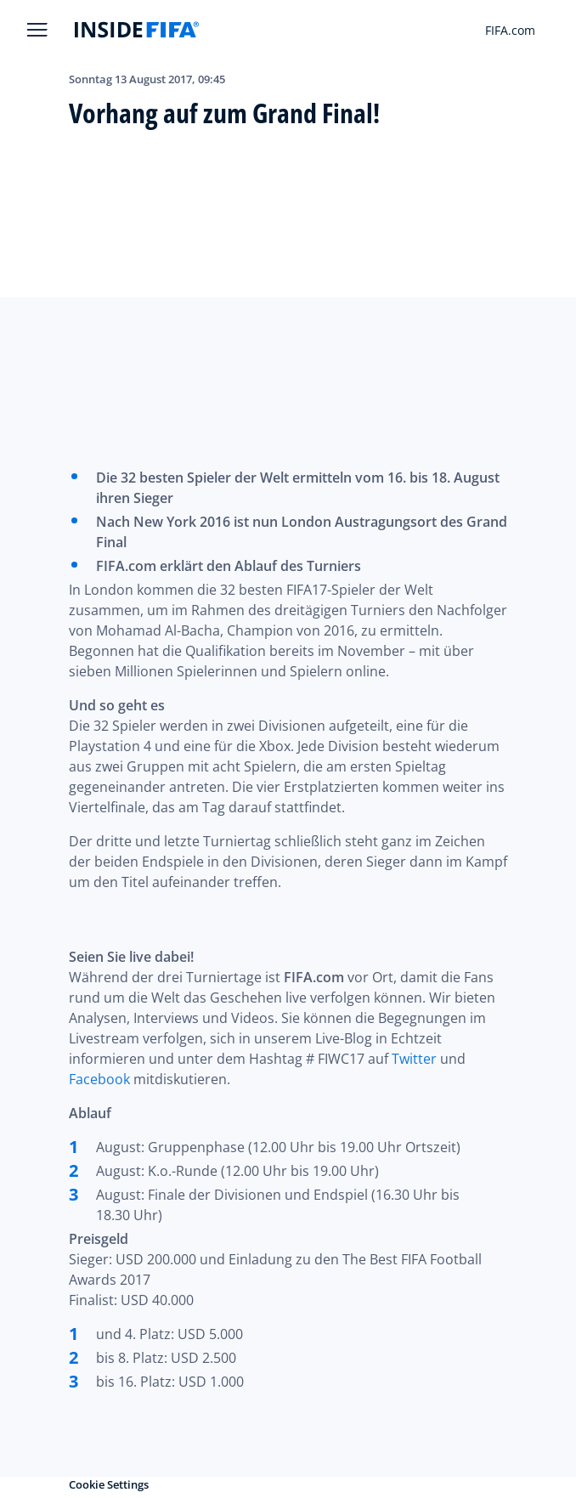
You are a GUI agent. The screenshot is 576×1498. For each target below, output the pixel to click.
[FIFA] (137, 29)
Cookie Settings (109, 1484)
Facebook (99, 1079)
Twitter (414, 1058)
